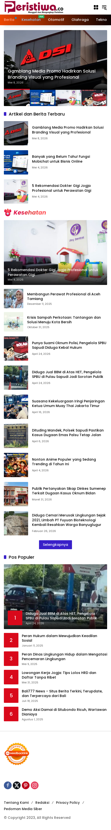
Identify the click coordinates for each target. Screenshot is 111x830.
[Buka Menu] (96, 7)
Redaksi (42, 802)
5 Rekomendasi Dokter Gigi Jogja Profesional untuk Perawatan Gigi (61, 188)
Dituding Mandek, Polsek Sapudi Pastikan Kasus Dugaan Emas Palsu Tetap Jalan (68, 433)
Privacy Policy (68, 802)
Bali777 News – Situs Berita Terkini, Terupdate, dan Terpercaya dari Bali (62, 693)
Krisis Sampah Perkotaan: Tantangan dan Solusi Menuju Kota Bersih (64, 320)
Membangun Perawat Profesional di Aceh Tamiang (63, 296)
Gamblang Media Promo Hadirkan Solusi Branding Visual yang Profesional (51, 74)
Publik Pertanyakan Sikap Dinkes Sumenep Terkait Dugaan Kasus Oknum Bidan (69, 491)
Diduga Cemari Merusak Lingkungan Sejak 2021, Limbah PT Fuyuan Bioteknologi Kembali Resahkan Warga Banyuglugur (69, 520)
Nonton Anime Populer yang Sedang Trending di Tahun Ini (64, 462)
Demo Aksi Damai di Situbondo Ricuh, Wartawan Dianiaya (64, 712)
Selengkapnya (55, 544)
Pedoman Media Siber (23, 808)
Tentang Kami (16, 802)
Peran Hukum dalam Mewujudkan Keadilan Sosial (59, 638)
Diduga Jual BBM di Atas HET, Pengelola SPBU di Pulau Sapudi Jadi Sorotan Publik (67, 374)
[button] (104, 7)
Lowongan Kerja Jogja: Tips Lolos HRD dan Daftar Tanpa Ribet (59, 675)
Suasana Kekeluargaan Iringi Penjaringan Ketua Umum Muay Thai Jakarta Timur (68, 403)
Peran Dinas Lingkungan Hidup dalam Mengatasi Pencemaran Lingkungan (64, 657)
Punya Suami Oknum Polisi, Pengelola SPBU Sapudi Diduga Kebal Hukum (69, 345)
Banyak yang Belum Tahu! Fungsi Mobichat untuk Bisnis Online (61, 159)
